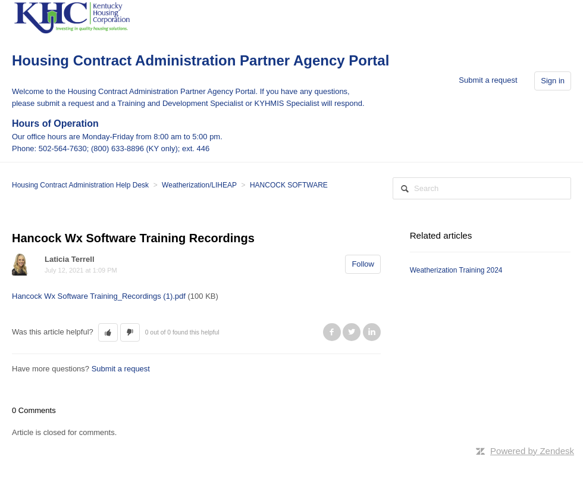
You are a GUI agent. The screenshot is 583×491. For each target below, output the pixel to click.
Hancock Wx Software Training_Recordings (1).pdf (99, 296)
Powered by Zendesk (532, 451)
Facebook (332, 332)
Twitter (352, 332)
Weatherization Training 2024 (456, 270)
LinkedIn (372, 332)
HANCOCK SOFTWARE (289, 185)
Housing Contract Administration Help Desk (80, 185)
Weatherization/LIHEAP (199, 185)
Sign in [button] (553, 80)
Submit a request (488, 80)
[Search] (482, 188)
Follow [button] (363, 263)
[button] (108, 332)
